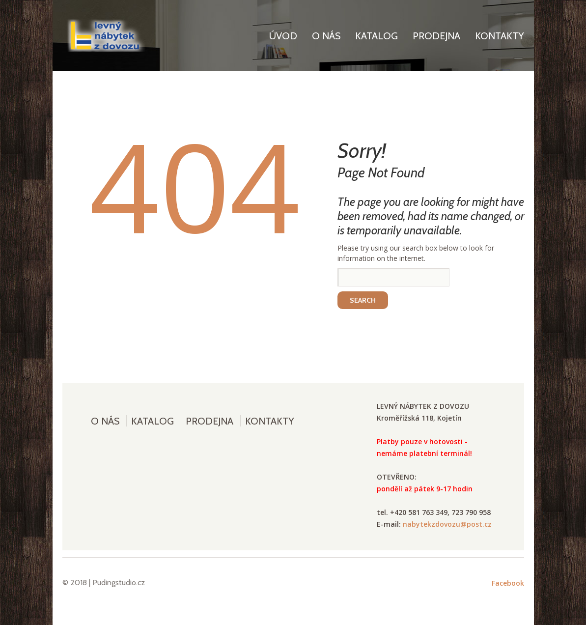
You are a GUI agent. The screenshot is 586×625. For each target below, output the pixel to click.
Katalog (376, 36)
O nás (326, 36)
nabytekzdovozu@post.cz (447, 524)
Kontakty (499, 36)
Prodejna (436, 36)
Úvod (283, 36)
